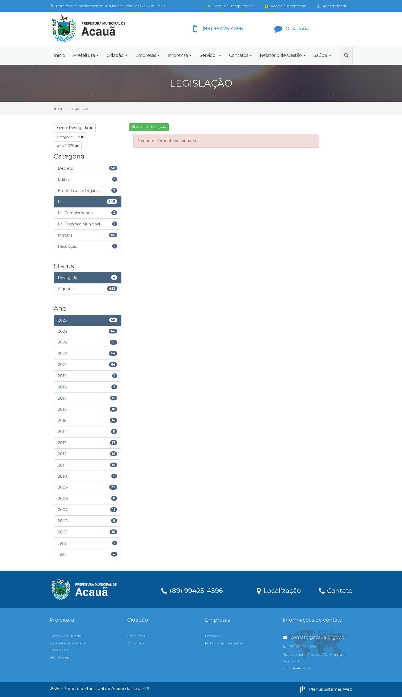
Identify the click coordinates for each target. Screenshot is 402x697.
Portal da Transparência (229, 6)
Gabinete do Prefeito (68, 643)
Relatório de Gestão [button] (283, 55)
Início (59, 55)
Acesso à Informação (285, 6)
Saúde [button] (322, 55)
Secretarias (59, 657)
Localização (279, 590)
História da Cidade (65, 636)
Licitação (213, 636)
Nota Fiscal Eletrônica (223, 643)
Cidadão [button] (117, 55)
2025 (67, 145)
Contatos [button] (240, 55)
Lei (70, 136)
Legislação (59, 650)
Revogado (74, 127)
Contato (336, 590)
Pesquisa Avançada (149, 127)
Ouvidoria (135, 643)
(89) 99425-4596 (192, 590)
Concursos (136, 636)
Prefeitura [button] (86, 55)
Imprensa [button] (180, 55)
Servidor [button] (210, 55)
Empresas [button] (147, 55)
